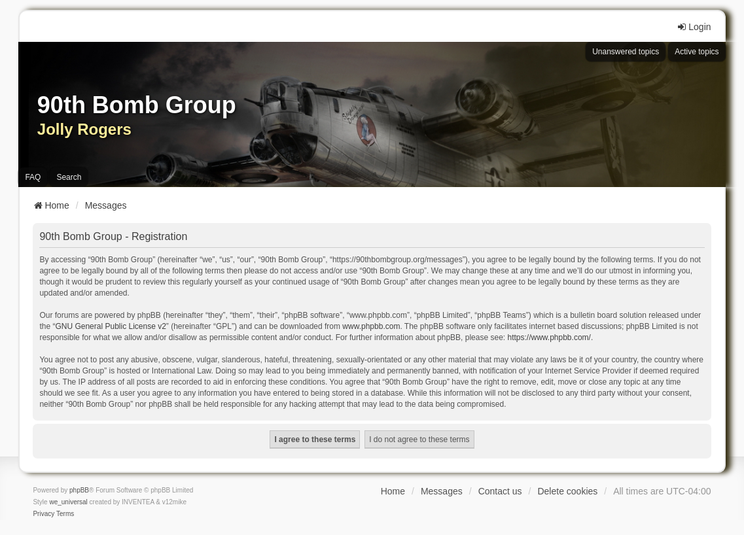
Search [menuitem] (68, 177)
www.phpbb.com (371, 326)
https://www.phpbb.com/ (548, 337)
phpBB (79, 490)
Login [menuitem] (694, 27)
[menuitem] (43, 514)
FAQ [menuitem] (33, 177)
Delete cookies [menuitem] (567, 491)
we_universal (68, 502)
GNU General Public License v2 (110, 326)
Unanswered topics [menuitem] (625, 51)
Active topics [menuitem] (696, 51)
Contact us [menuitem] (500, 491)
